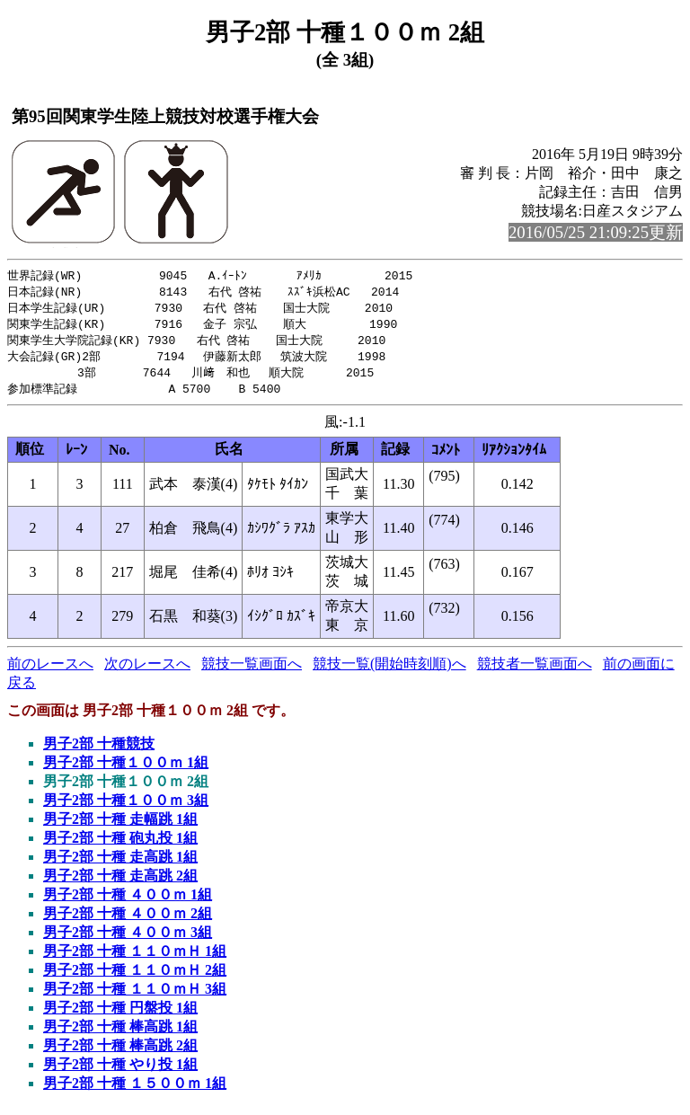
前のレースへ (50, 670)
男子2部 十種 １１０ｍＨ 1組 (134, 958)
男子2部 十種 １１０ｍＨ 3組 (134, 996)
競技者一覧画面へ (534, 670)
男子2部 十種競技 (99, 750)
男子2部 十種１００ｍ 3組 (125, 807)
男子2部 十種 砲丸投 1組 (120, 845)
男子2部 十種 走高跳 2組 (120, 882)
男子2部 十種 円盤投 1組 (120, 1014)
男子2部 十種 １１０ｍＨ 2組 (134, 977)
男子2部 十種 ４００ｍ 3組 (127, 939)
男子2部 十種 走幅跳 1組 (120, 826)
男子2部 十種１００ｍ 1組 (125, 769)
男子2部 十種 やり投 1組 (120, 1071)
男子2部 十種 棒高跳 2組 (120, 1052)
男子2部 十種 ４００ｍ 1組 (127, 901)
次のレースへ (147, 670)
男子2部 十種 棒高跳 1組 (120, 1033)
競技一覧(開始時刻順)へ (389, 670)
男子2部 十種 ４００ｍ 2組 (127, 920)
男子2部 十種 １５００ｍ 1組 (134, 1090)
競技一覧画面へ (251, 670)
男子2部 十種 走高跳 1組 (120, 864)
